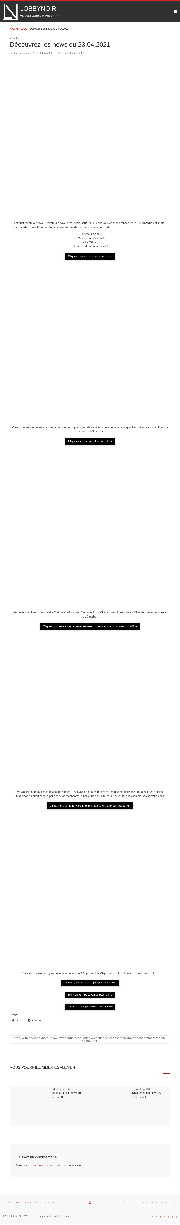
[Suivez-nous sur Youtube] (164, 1218)
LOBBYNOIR (25, 1217)
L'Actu (24, 28)
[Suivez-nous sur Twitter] (172, 1218)
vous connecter (39, 1165)
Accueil (14, 28)
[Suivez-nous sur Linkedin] (176, 1218)
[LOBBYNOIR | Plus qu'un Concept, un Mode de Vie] (11, 10)
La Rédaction (21, 53)
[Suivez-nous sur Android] (152, 1218)
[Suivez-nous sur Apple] (156, 1218)
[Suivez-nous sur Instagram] (160, 1218)
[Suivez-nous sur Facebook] (168, 1218)
